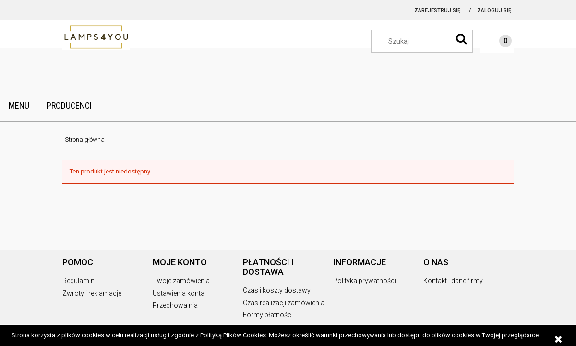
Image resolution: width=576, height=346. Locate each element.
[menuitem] (19, 105)
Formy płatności (268, 315)
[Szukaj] (461, 38)
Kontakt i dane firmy (453, 280)
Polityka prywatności (364, 280)
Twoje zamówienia (181, 280)
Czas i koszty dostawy (277, 290)
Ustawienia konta (178, 293)
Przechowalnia (175, 305)
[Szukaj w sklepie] (426, 41)
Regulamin (78, 280)
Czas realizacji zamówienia (283, 303)
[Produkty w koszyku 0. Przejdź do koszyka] (496, 42)
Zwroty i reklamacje (91, 293)
